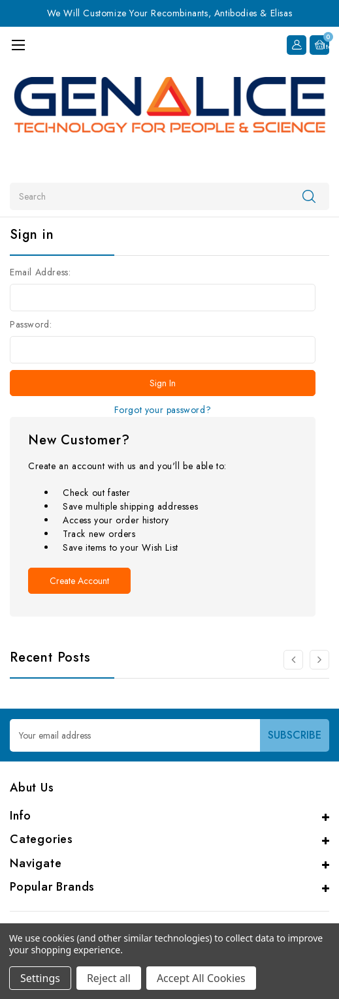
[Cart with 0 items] (319, 45)
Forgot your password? (163, 409)
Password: (31, 324)
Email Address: (40, 272)
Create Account (79, 580)
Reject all (109, 978)
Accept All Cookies (201, 978)
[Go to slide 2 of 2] (293, 659)
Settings (40, 978)
